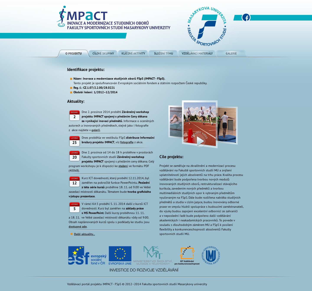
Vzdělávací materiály (197, 53)
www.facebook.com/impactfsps (246, 17)
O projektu (73, 53)
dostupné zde (78, 226)
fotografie (126, 142)
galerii (95, 130)
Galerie (231, 53)
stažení (123, 166)
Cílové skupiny (103, 53)
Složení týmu (163, 53)
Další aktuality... (84, 234)
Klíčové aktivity (133, 53)
